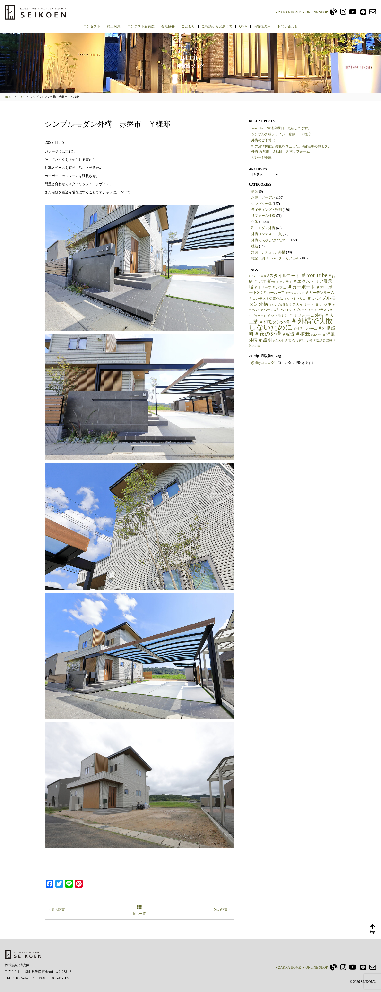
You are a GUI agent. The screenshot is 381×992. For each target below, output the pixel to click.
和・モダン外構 (263, 228)
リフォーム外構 (263, 216)
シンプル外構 (261, 203)
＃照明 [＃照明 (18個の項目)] (265, 339)
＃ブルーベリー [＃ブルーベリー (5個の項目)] (303, 310)
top (372, 928)
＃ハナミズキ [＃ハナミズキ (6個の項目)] (269, 310)
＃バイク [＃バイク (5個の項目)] (286, 310)
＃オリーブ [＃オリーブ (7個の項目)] (262, 287)
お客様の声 (262, 26)
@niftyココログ (262, 363)
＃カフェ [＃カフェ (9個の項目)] (279, 287)
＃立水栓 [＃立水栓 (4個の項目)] (278, 340)
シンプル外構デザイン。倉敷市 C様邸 (281, 134)
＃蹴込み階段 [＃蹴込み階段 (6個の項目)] (322, 340)
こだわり (188, 26)
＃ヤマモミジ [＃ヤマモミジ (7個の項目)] (277, 315)
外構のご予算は (263, 140)
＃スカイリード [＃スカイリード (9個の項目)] (301, 304)
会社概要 (168, 26)
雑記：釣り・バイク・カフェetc (275, 258)
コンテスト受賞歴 (141, 26)
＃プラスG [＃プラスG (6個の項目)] (321, 310)
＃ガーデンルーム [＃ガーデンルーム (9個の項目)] (319, 293)
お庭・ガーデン (263, 197)
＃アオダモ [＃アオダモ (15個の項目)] (264, 281)
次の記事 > (222, 910)
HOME (9, 97)
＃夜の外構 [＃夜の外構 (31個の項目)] (267, 334)
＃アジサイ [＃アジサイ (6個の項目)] (284, 281)
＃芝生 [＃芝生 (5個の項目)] (300, 340)
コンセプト (91, 26)
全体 (254, 222)
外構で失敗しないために (270, 240)
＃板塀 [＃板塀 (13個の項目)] (288, 334)
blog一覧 (139, 910)
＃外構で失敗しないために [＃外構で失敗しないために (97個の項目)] (291, 324)
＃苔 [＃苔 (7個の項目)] (309, 340)
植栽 (254, 246)
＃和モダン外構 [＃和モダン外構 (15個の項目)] (274, 321)
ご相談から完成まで (217, 26)
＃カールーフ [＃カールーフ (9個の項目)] (274, 293)
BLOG (21, 97)
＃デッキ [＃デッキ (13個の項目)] (323, 304)
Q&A (243, 26)
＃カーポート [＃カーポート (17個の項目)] (301, 287)
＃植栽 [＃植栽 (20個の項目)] (302, 334)
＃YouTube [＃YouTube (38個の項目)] (314, 275)
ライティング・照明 (266, 210)
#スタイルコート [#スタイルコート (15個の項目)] (283, 275)
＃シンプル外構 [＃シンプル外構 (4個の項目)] (278, 304)
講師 (254, 191)
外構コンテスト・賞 (266, 234)
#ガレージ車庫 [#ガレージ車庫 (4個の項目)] (257, 276)
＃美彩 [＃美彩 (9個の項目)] (289, 340)
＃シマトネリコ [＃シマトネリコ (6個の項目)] (295, 298)
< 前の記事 (57, 910)
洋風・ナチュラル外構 (268, 252)
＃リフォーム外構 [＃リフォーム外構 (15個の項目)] (305, 315)
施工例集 (114, 26)
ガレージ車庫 (261, 157)
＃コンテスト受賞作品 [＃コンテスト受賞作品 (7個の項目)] (266, 298)
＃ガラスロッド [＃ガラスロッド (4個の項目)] (295, 293)
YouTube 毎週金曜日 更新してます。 (281, 128)
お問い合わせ (287, 26)
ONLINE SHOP (315, 12)
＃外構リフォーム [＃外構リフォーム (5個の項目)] (305, 328)
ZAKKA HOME (288, 12)
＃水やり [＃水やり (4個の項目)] (316, 335)
